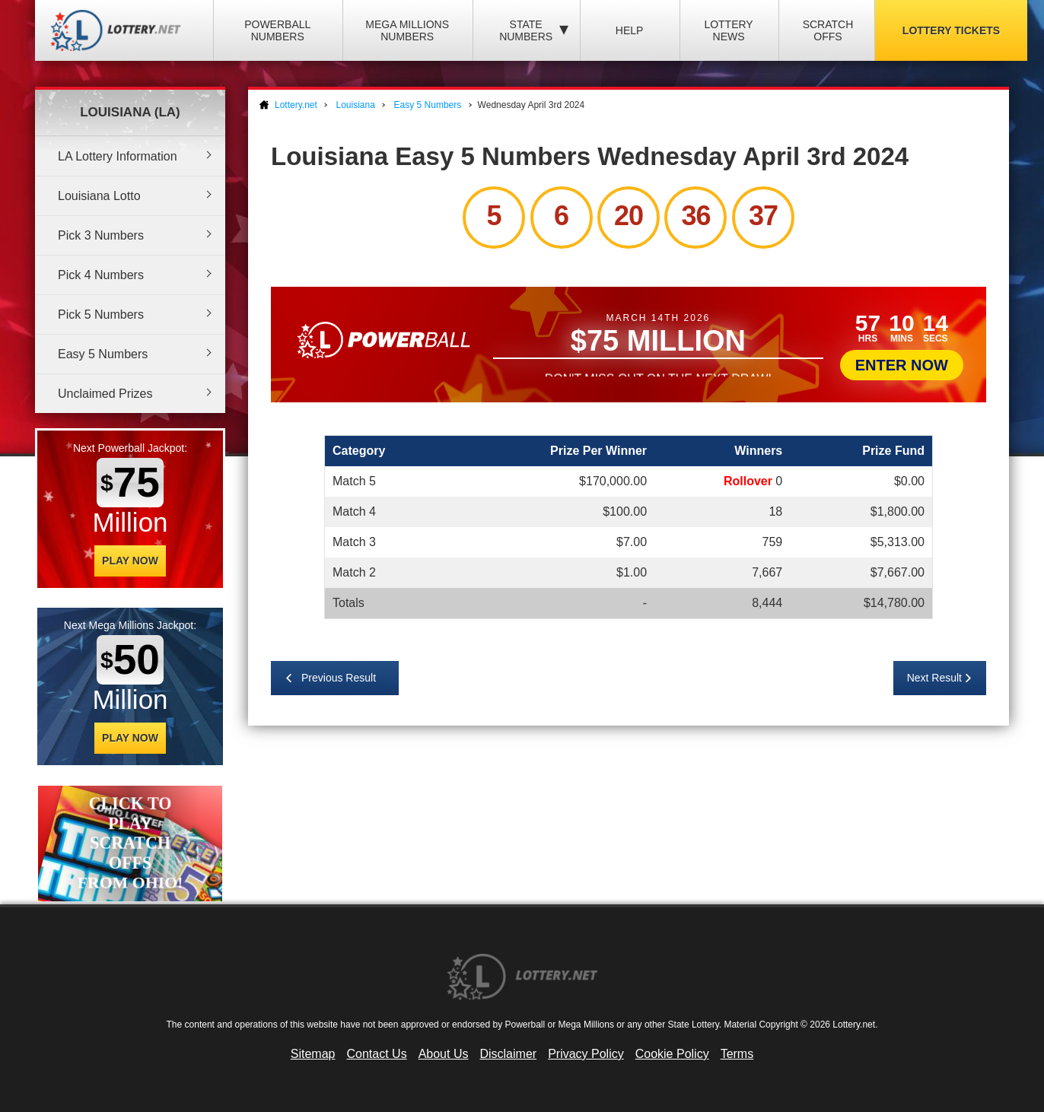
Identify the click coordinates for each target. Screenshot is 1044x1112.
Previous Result (338, 678)
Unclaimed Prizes (105, 393)
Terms (737, 1053)
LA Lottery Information (117, 156)
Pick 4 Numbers (101, 274)
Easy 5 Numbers (103, 354)
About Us (444, 1053)
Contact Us (377, 1053)
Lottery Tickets (951, 30)
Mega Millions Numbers (407, 30)
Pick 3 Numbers (101, 235)
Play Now (130, 560)
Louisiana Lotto (99, 195)
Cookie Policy (672, 1053)
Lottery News (728, 30)
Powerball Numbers (277, 30)
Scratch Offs (828, 30)
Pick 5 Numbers (101, 314)
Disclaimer (507, 1053)
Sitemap (313, 1053)
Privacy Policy (586, 1053)
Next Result (934, 678)
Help (630, 30)
